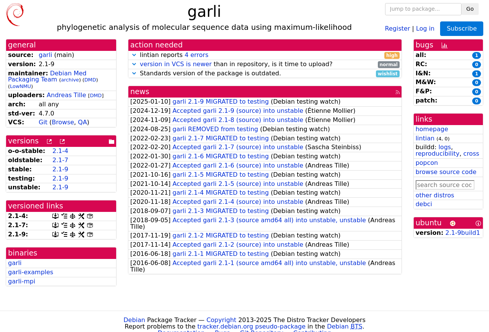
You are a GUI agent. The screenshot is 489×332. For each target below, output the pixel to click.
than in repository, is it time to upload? (265, 64)
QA (82, 122)
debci (424, 204)
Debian (134, 320)
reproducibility (438, 153)
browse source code (446, 172)
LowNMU (20, 86)
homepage (432, 129)
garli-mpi (21, 281)
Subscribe (462, 28)
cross (471, 153)
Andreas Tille (66, 95)
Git (43, 122)
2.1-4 (60, 151)
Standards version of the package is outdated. (265, 73)
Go (470, 9)
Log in (425, 28)
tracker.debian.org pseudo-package (252, 326)
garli (45, 55)
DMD (90, 80)
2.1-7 (60, 160)
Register (397, 28)
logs (445, 147)
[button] (134, 55)
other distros (435, 195)
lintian (425, 138)
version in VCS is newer (176, 64)
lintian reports (265, 55)
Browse (63, 122)
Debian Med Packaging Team (47, 76)
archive (70, 80)
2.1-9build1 (462, 232)
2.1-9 (60, 169)
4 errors (196, 55)
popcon (427, 162)
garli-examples (30, 272)
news (139, 91)
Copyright (221, 320)
